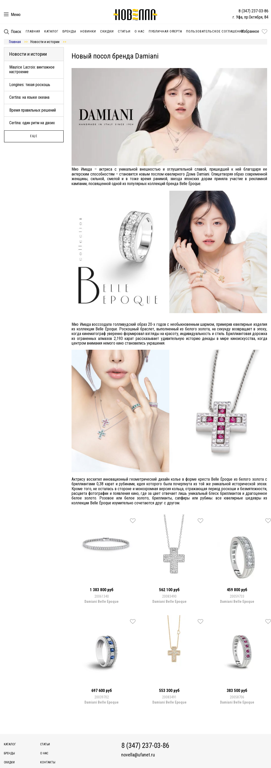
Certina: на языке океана (29, 97)
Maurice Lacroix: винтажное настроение (32, 69)
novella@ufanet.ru (138, 754)
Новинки (88, 31)
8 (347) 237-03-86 (253, 11)
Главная (33, 31)
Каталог (51, 31)
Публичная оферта (165, 31)
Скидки (107, 31)
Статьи (124, 31)
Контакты (47, 762)
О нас (140, 31)
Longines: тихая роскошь (29, 84)
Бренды (69, 31)
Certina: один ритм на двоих (32, 122)
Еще (34, 136)
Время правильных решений (32, 110)
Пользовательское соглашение (214, 31)
